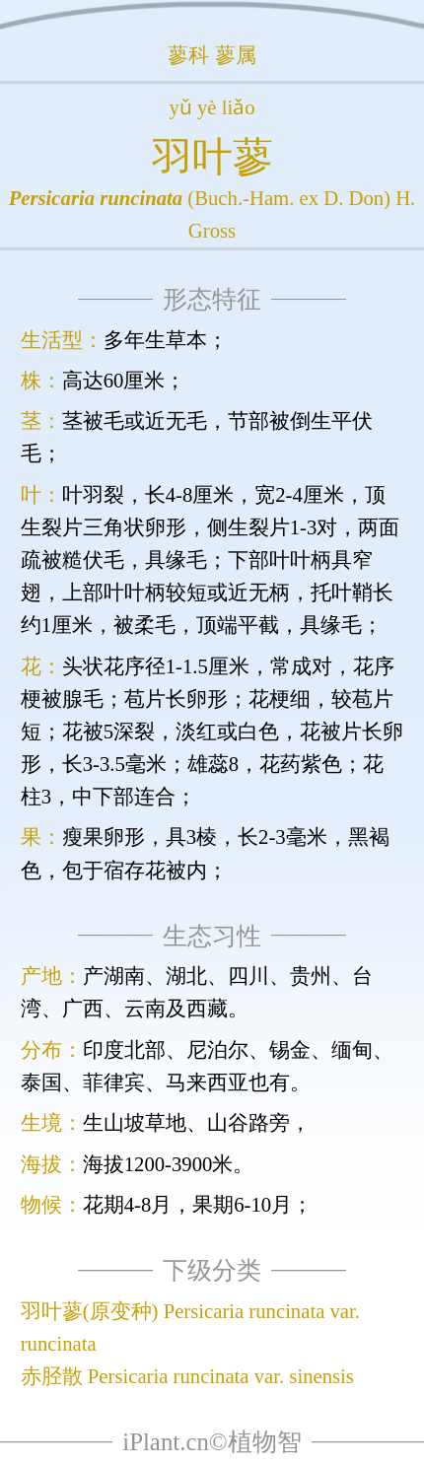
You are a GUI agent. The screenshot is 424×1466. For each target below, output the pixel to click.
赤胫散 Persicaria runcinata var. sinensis (187, 1376)
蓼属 (235, 55)
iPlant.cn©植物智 (211, 1442)
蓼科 (188, 55)
